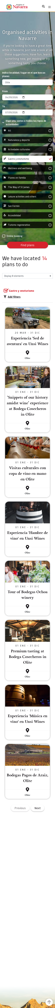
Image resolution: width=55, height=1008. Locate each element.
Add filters (12, 297)
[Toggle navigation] (49, 7)
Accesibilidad (27, 215)
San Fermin (27, 206)
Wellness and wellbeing (27, 168)
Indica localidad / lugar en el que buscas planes (23, 74)
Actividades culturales (27, 149)
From (5, 91)
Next (37, 808)
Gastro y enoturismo (27, 159)
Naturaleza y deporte (27, 140)
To (3, 106)
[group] (27, 130)
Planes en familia (27, 178)
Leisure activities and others (27, 196)
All (27, 130)
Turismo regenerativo (27, 225)
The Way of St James (27, 187)
